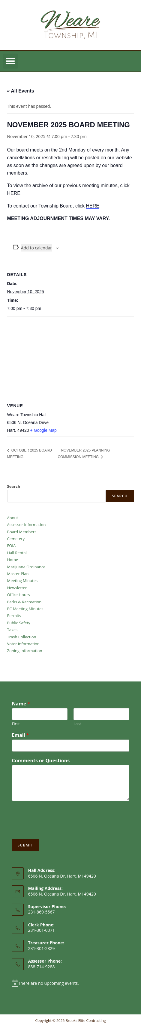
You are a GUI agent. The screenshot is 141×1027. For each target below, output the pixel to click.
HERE (13, 193)
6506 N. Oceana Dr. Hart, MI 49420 (62, 894)
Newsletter (17, 587)
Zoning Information (24, 650)
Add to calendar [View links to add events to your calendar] (36, 248)
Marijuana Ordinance (26, 566)
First (16, 723)
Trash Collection (21, 637)
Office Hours (18, 594)
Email (20, 735)
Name (21, 704)
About (12, 517)
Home (12, 559)
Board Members (22, 531)
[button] (10, 61)
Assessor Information (26, 524)
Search (13, 486)
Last (77, 723)
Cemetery (16, 538)
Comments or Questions (41, 761)
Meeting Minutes (22, 580)
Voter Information (23, 643)
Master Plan (18, 573)
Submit (25, 845)
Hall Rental (17, 552)
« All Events (20, 90)
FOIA (11, 545)
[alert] (71, 983)
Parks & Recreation (24, 602)
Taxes (12, 629)
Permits (14, 615)
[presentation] (57, 829)
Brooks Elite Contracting (85, 1020)
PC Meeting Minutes (25, 608)
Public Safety (18, 622)
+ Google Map (43, 430)
